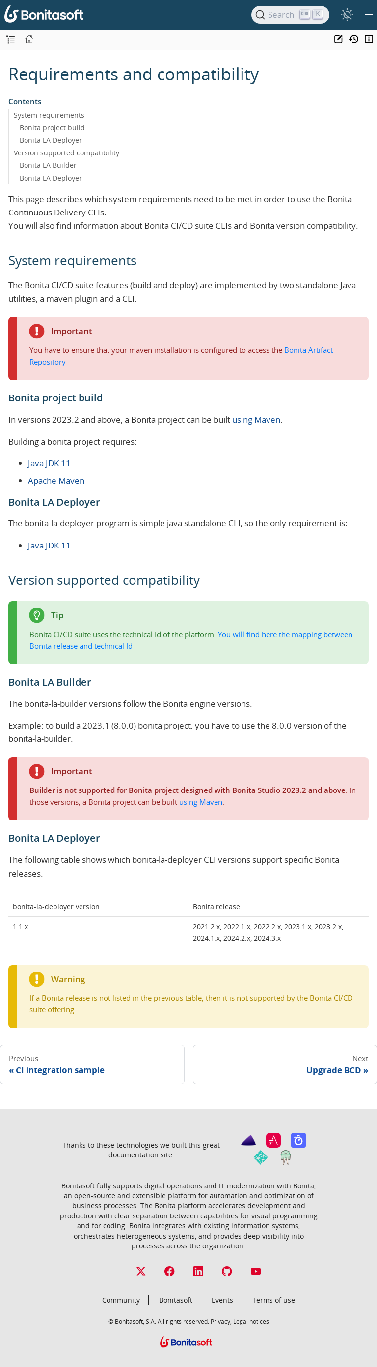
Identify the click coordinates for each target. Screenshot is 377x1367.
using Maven (256, 419)
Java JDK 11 (49, 463)
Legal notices (251, 1321)
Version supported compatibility (66, 152)
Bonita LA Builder (48, 165)
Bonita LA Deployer (51, 140)
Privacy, (221, 1321)
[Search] (290, 15)
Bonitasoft (175, 1300)
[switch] (347, 14)
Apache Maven (56, 480)
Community (121, 1300)
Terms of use (273, 1300)
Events (222, 1300)
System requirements (49, 115)
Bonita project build (52, 127)
